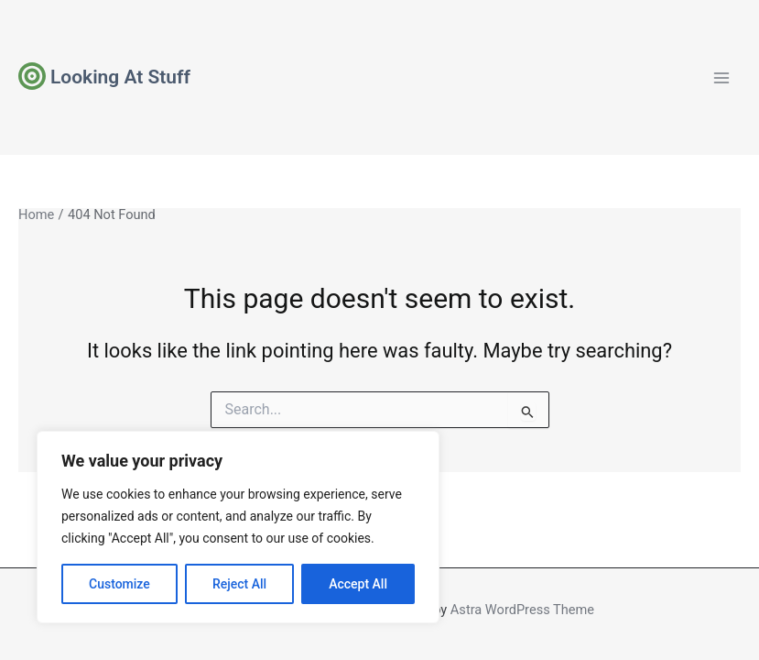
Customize (119, 584)
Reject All (239, 584)
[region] (238, 527)
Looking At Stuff (120, 77)
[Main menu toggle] (721, 78)
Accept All (358, 584)
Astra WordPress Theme (522, 609)
